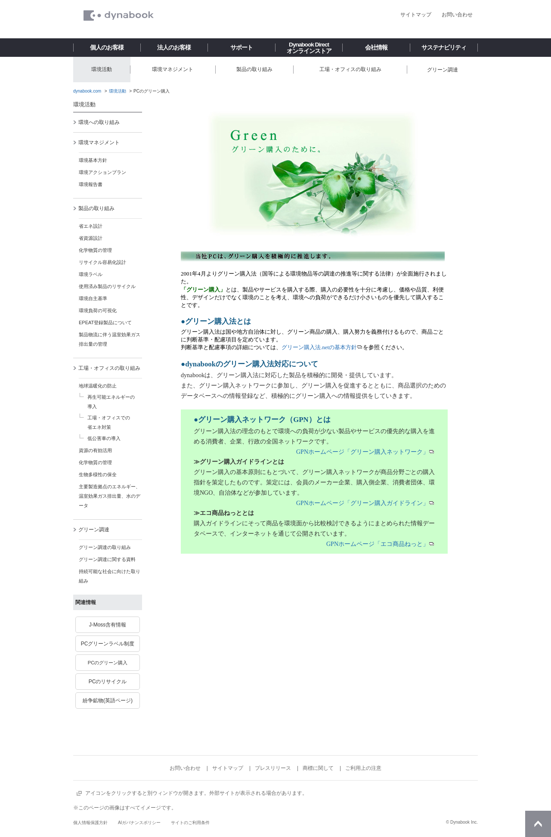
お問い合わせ (457, 15)
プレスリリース (273, 768)
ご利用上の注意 (363, 768)
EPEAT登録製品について (105, 322)
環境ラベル (90, 274)
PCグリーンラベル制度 (108, 644)
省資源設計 (90, 238)
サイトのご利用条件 (190, 822)
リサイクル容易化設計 (102, 262)
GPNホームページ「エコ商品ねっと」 (377, 544)
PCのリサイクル (108, 682)
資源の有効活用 (95, 450)
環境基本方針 (93, 160)
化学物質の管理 (95, 250)
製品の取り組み (94, 208)
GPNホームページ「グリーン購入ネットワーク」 (362, 452)
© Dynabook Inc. (462, 822)
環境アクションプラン (102, 172)
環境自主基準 (93, 298)
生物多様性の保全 (98, 474)
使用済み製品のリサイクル (107, 286)
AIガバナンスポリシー (139, 822)
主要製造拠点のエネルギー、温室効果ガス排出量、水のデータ (109, 496)
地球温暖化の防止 (98, 385)
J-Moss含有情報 (108, 625)
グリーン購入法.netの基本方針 (319, 347)
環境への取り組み (96, 122)
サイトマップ (415, 15)
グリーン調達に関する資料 (107, 559)
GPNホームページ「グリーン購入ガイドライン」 (362, 503)
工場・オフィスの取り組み (106, 368)
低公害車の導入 (104, 438)
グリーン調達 (91, 530)
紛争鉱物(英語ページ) (108, 701)
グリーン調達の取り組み (105, 547)
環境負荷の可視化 (98, 310)
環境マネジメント (96, 143)
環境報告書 (90, 184)
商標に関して (318, 768)
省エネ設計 (90, 226)
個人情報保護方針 (90, 822)
